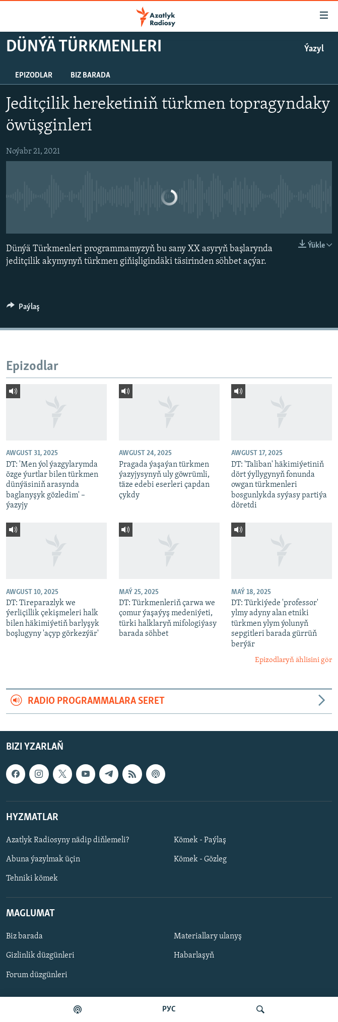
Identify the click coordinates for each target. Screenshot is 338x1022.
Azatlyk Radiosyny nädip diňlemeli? (67, 840)
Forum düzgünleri (36, 975)
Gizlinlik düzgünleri (40, 956)
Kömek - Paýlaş (200, 840)
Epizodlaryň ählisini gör (293, 660)
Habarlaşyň (194, 956)
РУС (169, 1009)
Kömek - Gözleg (200, 859)
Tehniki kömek (32, 878)
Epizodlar (33, 75)
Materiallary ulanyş (208, 936)
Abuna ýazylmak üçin (43, 859)
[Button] (23, 309)
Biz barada (90, 75)
